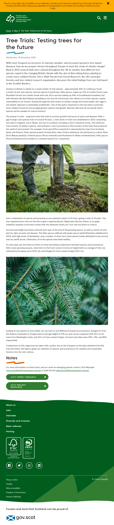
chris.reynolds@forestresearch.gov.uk (23, 370)
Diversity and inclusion (18, 421)
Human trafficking (13, 497)
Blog (16, 31)
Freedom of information (16, 492)
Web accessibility (13, 488)
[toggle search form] (99, 17)
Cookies (9, 484)
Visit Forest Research (23, 377)
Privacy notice (12, 480)
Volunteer (11, 415)
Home (8, 31)
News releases (13, 426)
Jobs (8, 410)
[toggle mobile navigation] (105, 17)
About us (10, 405)
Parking (10, 431)
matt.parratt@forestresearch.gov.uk (72, 370)
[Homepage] (18, 18)
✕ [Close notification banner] (108, 3)
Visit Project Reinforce (18, 386)
